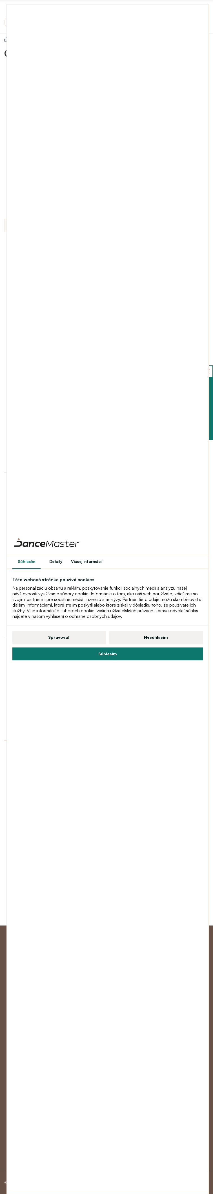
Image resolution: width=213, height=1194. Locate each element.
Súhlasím (107, 653)
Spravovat (59, 637)
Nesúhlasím (156, 637)
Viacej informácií (87, 561)
